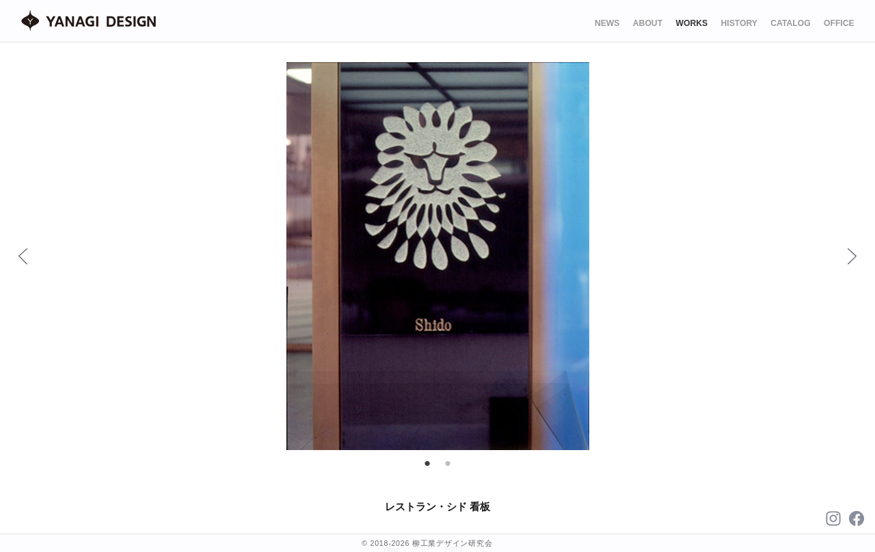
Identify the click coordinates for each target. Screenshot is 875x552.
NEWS (607, 23)
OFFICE (839, 23)
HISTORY (739, 23)
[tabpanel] (438, 256)
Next (852, 256)
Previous (22, 256)
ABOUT (647, 23)
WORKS (691, 23)
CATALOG (790, 23)
